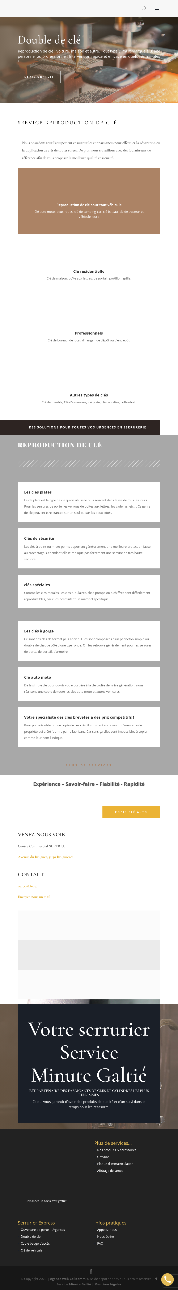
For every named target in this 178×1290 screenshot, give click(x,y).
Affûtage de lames (110, 1170)
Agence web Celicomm (68, 1279)
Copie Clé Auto (131, 812)
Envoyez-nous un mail (34, 896)
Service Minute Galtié (74, 1284)
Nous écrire (105, 1236)
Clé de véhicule (31, 1250)
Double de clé (31, 1236)
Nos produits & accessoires (116, 1150)
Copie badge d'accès (35, 1243)
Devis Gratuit (39, 76)
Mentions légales (107, 1284)
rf (155, 1279)
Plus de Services (89, 765)
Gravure (103, 1157)
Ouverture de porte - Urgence (42, 1229)
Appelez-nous (107, 1229)
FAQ (100, 1243)
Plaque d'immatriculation (115, 1164)
